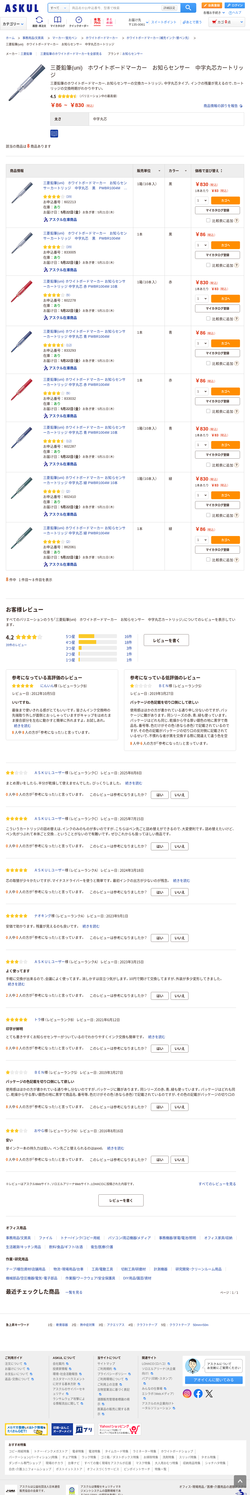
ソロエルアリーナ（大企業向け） (159, 1371)
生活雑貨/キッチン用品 (23, 1247)
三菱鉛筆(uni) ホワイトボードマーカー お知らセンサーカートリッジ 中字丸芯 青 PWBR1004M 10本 (84, 429)
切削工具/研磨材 (133, 1269)
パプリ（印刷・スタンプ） (157, 1380)
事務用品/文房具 (33, 38)
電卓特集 (78, 1451)
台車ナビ (74, 1463)
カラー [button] (178, 171)
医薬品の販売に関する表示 (113, 1412)
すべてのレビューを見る (217, 1184)
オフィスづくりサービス (103, 1469)
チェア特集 (69, 1457)
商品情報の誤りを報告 (223, 106)
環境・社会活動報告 (67, 1374)
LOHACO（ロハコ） (156, 1364)
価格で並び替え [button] (208, 171)
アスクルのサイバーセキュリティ (69, 1392)
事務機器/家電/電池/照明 (177, 1238)
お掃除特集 (151, 1457)
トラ (37, 1019)
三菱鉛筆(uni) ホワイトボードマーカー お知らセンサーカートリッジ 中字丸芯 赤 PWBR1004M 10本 (84, 283)
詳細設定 (169, 7)
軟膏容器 (62, 1325)
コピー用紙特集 (19, 1451)
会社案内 (60, 1364)
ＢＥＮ (163, 686)
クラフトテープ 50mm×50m (188, 1325)
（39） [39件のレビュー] (69, 196)
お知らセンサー (132, 54)
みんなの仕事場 (154, 1388)
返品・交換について (19, 1379)
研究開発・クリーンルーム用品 (199, 1269)
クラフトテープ (147, 1325)
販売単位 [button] (149, 171)
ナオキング (42, 916)
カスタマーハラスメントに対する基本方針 (69, 1382)
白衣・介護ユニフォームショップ (30, 1469)
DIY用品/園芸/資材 (137, 1278)
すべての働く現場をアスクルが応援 (107, 1463)
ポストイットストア (69, 1469)
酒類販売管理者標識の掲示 (113, 1402)
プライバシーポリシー (114, 1374)
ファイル (45, 1238)
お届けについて (17, 1369)
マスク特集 (143, 1463)
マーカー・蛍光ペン (64, 38)
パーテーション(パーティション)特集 (33, 1457)
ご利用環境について (112, 1379)
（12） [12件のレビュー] (69, 345)
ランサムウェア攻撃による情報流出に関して (69, 1401)
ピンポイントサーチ (137, 1469)
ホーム (10, 38)
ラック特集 (89, 1457)
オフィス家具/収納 (218, 1238)
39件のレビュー (16, 645)
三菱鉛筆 (26, 54)
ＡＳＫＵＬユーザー (49, 773)
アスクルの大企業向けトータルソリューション (158, 1406)
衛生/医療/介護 (102, 1247)
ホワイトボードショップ (177, 1451)
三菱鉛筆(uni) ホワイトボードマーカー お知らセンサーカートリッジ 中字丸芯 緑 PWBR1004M (84, 530)
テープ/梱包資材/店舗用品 (25, 1269)
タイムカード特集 (116, 1451)
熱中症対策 (87, 1325)
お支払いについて (18, 1374)
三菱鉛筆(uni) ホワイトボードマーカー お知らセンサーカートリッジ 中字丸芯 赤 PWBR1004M (84, 382)
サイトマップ (106, 1364)
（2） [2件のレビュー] (68, 491)
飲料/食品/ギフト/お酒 (66, 1247)
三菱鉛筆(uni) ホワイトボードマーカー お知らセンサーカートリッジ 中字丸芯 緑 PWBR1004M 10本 (84, 480)
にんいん (47, 686)
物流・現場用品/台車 (68, 1269)
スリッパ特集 (188, 1457)
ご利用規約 (106, 1369)
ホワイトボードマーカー (102, 38)
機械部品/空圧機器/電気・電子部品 (31, 1278)
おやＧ (39, 1131)
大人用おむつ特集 (166, 1463)
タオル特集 (208, 1457)
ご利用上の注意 (109, 1384)
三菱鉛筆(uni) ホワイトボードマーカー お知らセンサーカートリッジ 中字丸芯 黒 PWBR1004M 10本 (85, 186)
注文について (15, 1364)
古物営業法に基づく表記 (113, 1391)
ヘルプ (236, 12)
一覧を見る (74, 1292)
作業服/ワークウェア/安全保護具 (90, 1278)
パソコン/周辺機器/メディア (129, 1238)
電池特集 (94, 1451)
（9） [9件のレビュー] (68, 295)
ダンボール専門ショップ (25, 1463)
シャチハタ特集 (215, 1463)
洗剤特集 (168, 1457)
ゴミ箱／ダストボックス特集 (120, 1457)
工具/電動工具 (102, 1269)
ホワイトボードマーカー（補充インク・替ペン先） (157, 38)
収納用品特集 (191, 1463)
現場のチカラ (54, 1463)
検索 (188, 8)
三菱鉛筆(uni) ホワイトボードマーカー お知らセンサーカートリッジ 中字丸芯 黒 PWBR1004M (85, 235)
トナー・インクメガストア (51, 1451)
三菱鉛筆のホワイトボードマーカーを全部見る (71, 54)
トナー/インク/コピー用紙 (80, 1238)
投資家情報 (62, 1369)
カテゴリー (13, 24)
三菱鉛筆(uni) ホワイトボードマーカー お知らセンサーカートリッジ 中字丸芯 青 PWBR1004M (84, 333)
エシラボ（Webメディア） (158, 1396)
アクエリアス (116, 1325)
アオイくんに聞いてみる (214, 1380)
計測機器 (160, 1269)
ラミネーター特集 (144, 1451)
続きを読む (22, 726)
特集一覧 (161, 1469)
